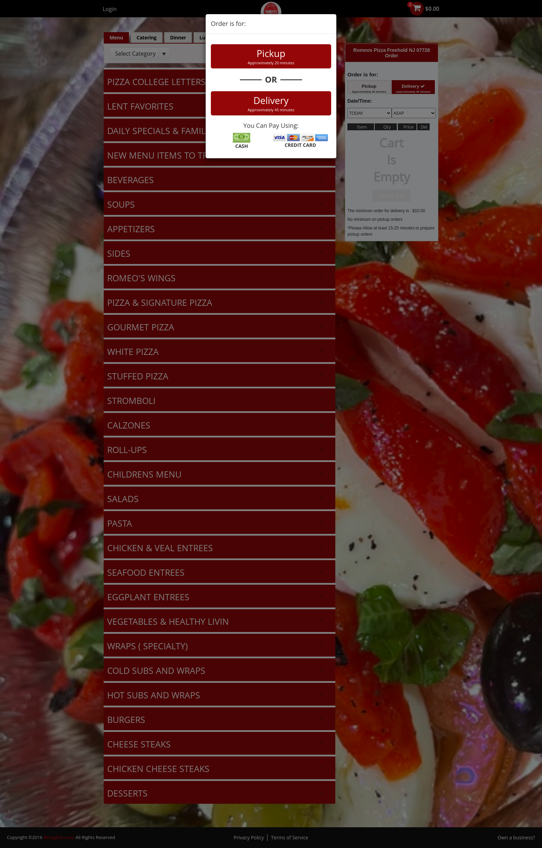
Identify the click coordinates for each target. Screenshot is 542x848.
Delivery (271, 103)
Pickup (271, 56)
